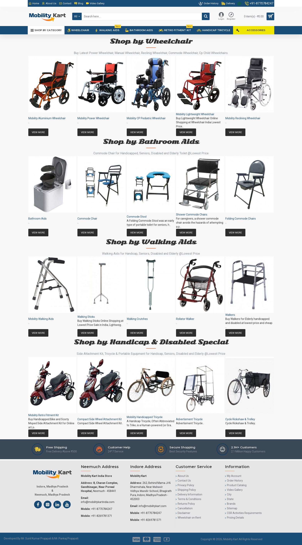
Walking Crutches (137, 318)
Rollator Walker (185, 318)
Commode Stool (137, 216)
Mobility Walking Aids (41, 318)
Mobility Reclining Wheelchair (242, 118)
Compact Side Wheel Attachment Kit (99, 419)
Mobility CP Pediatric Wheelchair (146, 118)
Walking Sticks (86, 316)
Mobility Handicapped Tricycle (145, 417)
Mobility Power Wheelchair (93, 118)
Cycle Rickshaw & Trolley (240, 419)
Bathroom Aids (37, 218)
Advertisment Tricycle (189, 419)
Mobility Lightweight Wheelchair (195, 114)
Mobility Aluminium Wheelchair (47, 118)
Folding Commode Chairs (240, 218)
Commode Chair (87, 218)
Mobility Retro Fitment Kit (43, 415)
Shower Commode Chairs (191, 214)
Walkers (230, 314)
